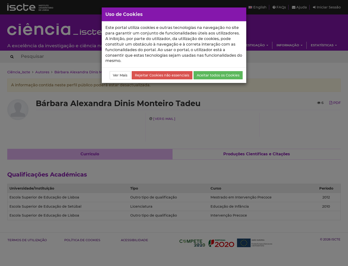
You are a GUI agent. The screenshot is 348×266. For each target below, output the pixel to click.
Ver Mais (120, 75)
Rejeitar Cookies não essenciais (162, 75)
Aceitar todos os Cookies (218, 75)
